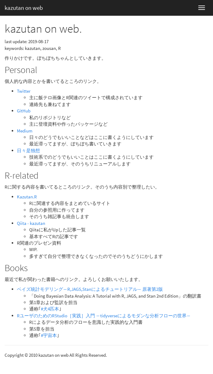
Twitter (23, 91)
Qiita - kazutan (31, 223)
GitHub (23, 111)
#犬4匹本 (50, 309)
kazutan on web (24, 7)
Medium (24, 131)
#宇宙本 (49, 335)
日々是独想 (28, 150)
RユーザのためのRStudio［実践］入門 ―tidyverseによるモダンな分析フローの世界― (104, 316)
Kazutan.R (27, 197)
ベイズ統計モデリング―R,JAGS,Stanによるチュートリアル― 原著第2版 (90, 289)
